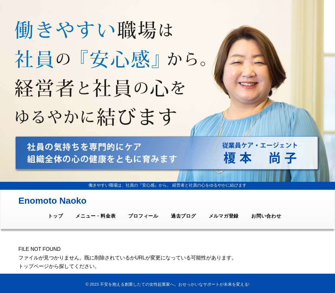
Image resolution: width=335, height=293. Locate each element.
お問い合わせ (266, 216)
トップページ (33, 266)
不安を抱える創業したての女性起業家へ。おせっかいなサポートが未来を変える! (175, 284)
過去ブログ (183, 216)
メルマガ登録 (224, 216)
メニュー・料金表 (95, 216)
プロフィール (143, 216)
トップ (55, 216)
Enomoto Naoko (52, 201)
